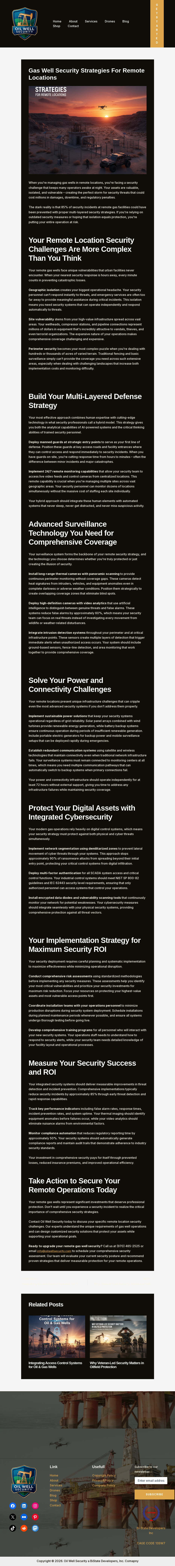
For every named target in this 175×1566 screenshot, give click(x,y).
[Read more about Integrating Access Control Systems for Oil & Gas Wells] (57, 1337)
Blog (119, 21)
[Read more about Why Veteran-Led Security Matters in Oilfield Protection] (118, 1337)
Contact (57, 26)
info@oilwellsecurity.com (55, 1251)
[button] (157, 23)
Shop (132, 21)
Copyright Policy (104, 1475)
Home (56, 21)
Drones (105, 21)
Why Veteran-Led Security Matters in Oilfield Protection (117, 1365)
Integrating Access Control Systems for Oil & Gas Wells (51, 1365)
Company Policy (103, 1485)
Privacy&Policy (102, 1480)
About (71, 21)
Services (87, 21)
